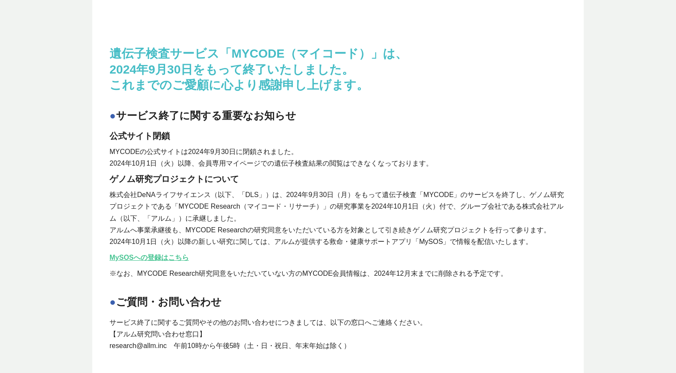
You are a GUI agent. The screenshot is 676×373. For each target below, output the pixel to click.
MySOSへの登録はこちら (149, 257)
